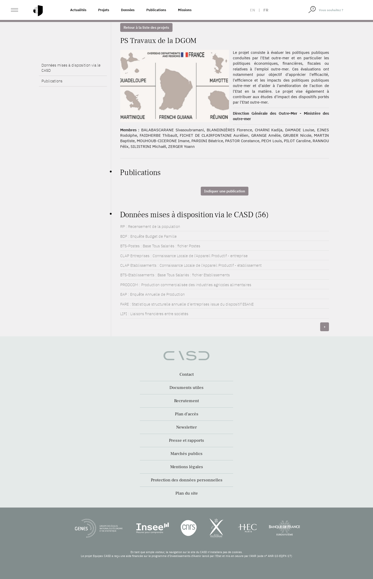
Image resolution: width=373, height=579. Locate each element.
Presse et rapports (186, 440)
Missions (184, 10)
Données (127, 10)
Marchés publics (186, 454)
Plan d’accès (186, 414)
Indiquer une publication (224, 191)
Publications (156, 10)
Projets (103, 10)
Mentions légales (186, 467)
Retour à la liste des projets (146, 27)
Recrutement (186, 401)
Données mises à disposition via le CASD (71, 68)
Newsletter (186, 427)
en (252, 10)
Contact (187, 374)
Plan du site (186, 493)
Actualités (78, 10)
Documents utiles (186, 387)
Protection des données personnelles (187, 480)
